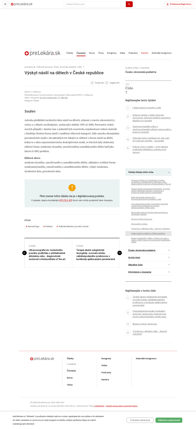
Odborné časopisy (44, 67)
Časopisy (81, 53)
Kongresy (111, 53)
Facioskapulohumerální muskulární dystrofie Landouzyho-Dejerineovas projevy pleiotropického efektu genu (149, 206)
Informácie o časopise (139, 272)
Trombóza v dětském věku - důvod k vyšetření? (150, 229)
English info (112, 83)
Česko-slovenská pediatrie (65, 67)
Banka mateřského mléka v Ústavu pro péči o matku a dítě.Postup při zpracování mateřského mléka (150, 240)
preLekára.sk (16, 5)
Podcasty (133, 53)
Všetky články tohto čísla (140, 172)
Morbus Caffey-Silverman (141, 219)
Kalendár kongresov (161, 53)
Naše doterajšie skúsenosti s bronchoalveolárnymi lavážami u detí (146, 198)
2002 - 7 (81, 67)
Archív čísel (134, 257)
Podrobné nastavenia (140, 420)
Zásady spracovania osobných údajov (121, 406)
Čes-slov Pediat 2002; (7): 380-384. (53, 98)
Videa (122, 53)
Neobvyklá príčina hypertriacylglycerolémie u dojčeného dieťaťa (149, 213)
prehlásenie (99, 406)
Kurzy (92, 53)
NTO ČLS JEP (65, 200)
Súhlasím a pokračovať (169, 420)
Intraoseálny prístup (139, 224)
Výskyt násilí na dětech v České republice (148, 233)
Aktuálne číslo (135, 264)
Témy (101, 53)
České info (97, 83)
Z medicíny (71, 364)
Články (69, 53)
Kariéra (144, 53)
